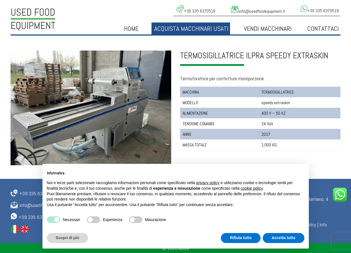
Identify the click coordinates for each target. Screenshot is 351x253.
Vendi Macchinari (268, 28)
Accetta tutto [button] (284, 238)
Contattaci (323, 28)
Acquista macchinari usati (191, 28)
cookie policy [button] (251, 188)
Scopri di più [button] (67, 238)
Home (131, 28)
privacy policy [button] (207, 183)
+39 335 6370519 (37, 193)
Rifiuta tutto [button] (241, 238)
